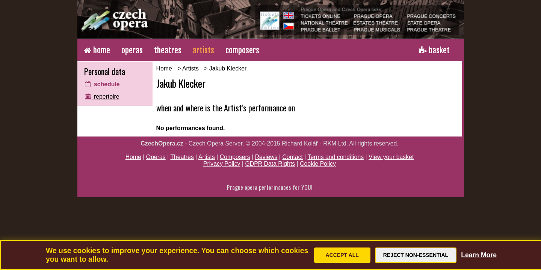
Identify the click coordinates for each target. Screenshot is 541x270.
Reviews (266, 157)
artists (203, 50)
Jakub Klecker (227, 68)
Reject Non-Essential (415, 255)
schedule (102, 84)
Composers (235, 157)
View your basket (391, 157)
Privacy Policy (221, 163)
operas (132, 50)
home (97, 50)
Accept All (342, 255)
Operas (156, 157)
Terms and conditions (336, 157)
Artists (190, 68)
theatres (167, 50)
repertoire (102, 96)
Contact (292, 157)
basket (434, 50)
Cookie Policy (318, 163)
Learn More (479, 255)
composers (242, 50)
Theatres (181, 157)
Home (164, 68)
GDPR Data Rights (270, 163)
